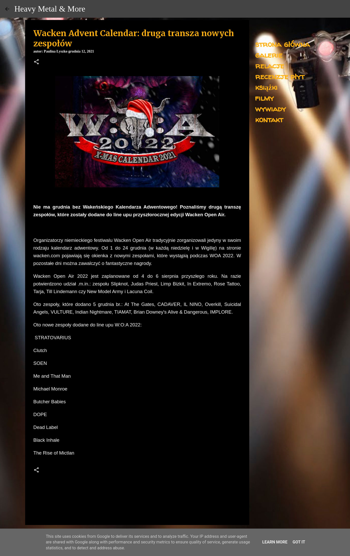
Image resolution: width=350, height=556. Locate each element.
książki (266, 87)
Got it (299, 542)
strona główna (282, 44)
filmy (264, 97)
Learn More (274, 542)
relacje (269, 65)
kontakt (269, 119)
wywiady (270, 108)
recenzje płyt (279, 76)
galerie (268, 54)
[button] (36, 62)
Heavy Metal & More (49, 8)
